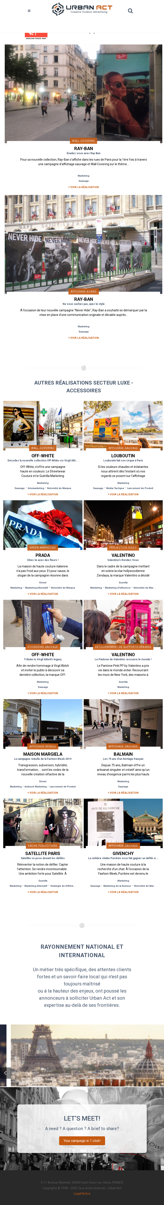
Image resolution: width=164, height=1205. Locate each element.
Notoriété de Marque (59, 488)
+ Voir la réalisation (83, 187)
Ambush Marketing (36, 786)
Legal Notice (82, 1193)
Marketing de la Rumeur (117, 886)
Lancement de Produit (140, 488)
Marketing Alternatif (36, 587)
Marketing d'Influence (118, 587)
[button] (5, 1073)
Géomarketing (36, 488)
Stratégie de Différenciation (66, 886)
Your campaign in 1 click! (82, 1141)
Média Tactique (115, 488)
